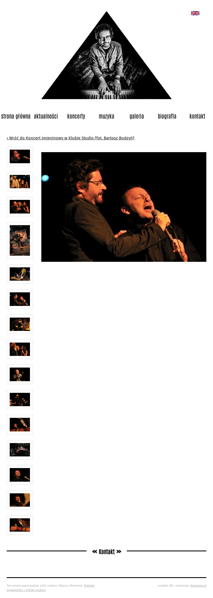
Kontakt (197, 115)
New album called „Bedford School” (195, 13)
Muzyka (106, 115)
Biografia (167, 115)
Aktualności (46, 115)
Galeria (137, 115)
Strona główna (16, 115)
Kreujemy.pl (198, 585)
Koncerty (76, 115)
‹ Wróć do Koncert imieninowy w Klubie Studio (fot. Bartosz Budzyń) (70, 137)
